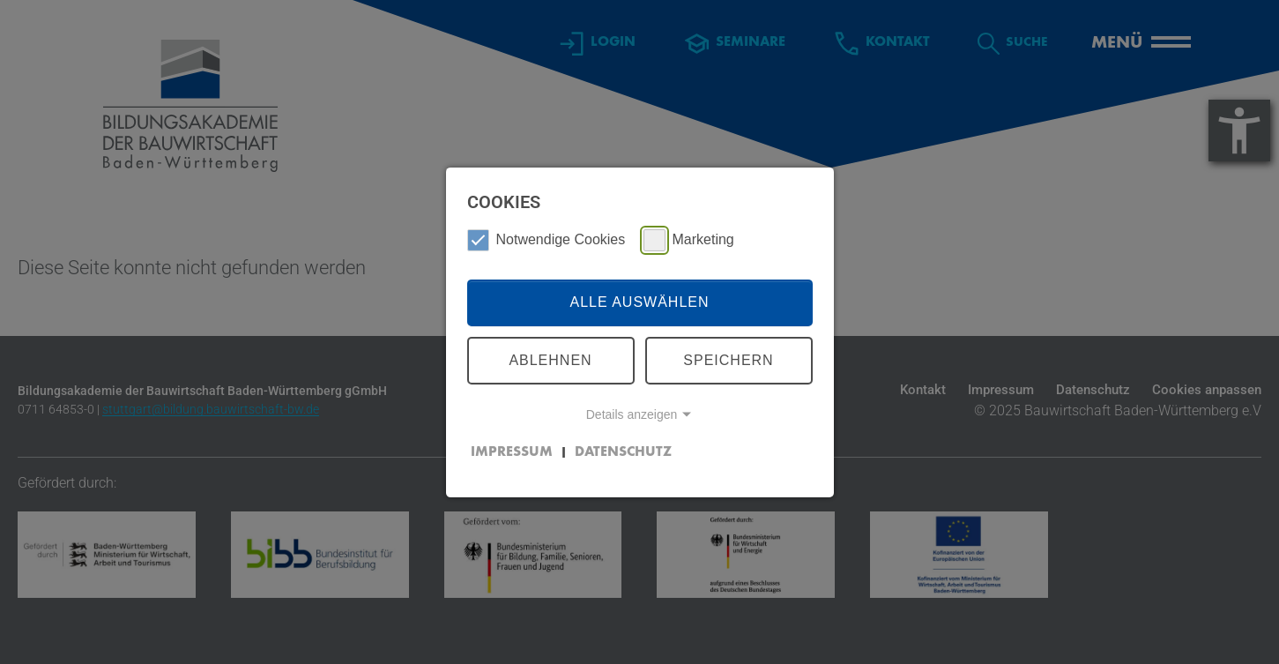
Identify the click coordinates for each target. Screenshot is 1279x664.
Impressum (512, 452)
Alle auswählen (639, 302)
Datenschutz (623, 452)
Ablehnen (550, 360)
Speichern (728, 360)
